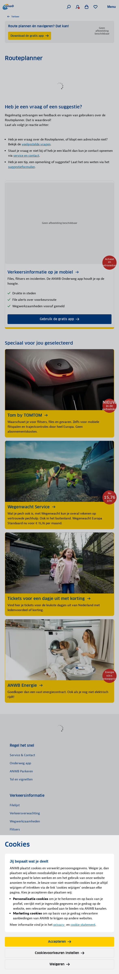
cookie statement (83, 925)
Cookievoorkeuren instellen (59, 953)
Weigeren (59, 964)
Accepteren (59, 941)
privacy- (59, 925)
